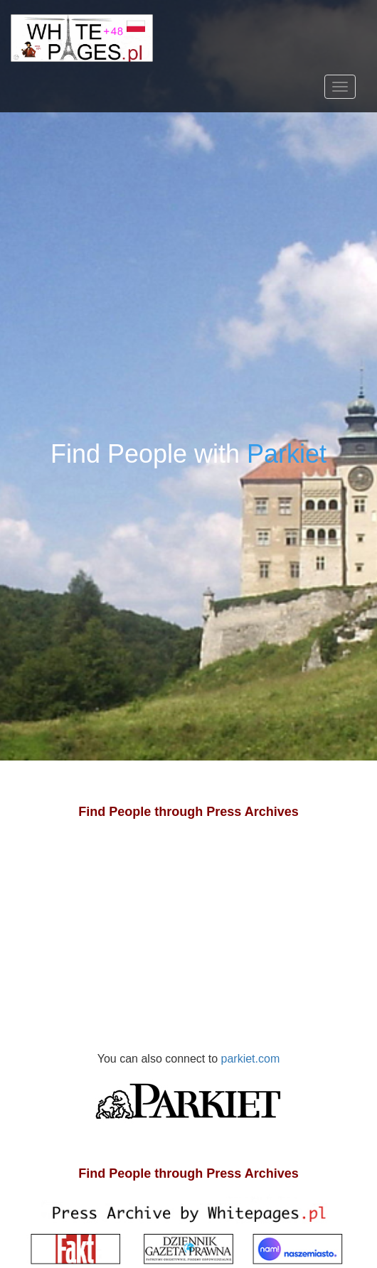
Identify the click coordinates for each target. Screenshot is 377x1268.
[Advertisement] (188, 949)
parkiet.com (188, 1093)
